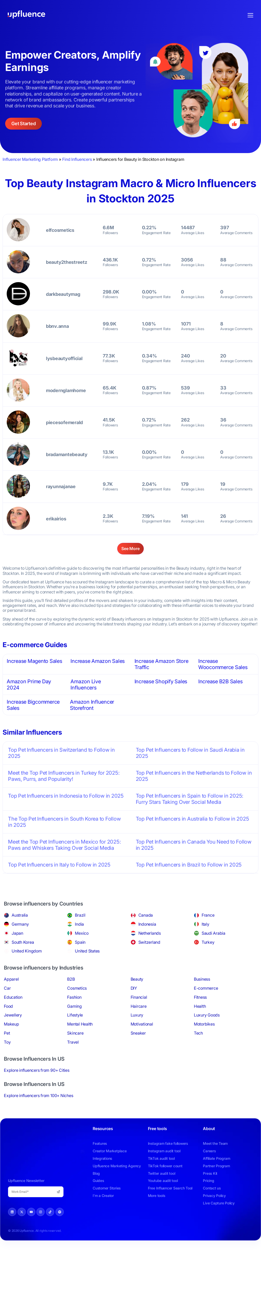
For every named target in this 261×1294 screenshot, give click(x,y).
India (79, 924)
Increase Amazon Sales (97, 661)
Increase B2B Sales (220, 681)
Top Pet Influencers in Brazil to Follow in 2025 (189, 865)
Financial (139, 997)
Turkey (208, 942)
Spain (80, 942)
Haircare (139, 1006)
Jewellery (13, 1015)
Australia (20, 915)
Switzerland (149, 942)
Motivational (142, 1024)
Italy (205, 924)
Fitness (200, 997)
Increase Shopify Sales (161, 681)
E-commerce (206, 988)
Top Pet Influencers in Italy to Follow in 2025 (59, 865)
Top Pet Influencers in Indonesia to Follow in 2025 (66, 796)
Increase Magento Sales (34, 661)
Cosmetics (77, 988)
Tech (198, 1033)
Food (8, 1006)
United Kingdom (27, 951)
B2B (71, 979)
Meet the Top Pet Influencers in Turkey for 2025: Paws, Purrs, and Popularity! (63, 776)
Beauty (137, 979)
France (208, 915)
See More (130, 548)
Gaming (74, 1006)
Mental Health (80, 1024)
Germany (20, 924)
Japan (17, 933)
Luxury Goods (207, 1015)
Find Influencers (77, 159)
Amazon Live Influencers (85, 684)
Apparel (11, 979)
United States (87, 951)
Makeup (11, 1024)
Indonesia (147, 924)
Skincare (75, 1033)
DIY (134, 988)
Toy (7, 1042)
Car (7, 988)
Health (200, 1006)
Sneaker (138, 1033)
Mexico (82, 933)
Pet (7, 1033)
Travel (73, 1042)
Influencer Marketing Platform (30, 159)
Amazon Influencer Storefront (92, 705)
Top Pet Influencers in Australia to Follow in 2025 (192, 819)
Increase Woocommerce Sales (223, 664)
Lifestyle (75, 1015)
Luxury (137, 1015)
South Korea (23, 942)
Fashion (74, 997)
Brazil (80, 915)
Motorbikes (204, 1024)
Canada (145, 915)
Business (202, 979)
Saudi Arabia (213, 933)
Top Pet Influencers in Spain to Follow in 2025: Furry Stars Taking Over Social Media (189, 799)
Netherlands (149, 933)
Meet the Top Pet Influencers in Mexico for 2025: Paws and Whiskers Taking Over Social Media (64, 845)
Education (13, 997)
